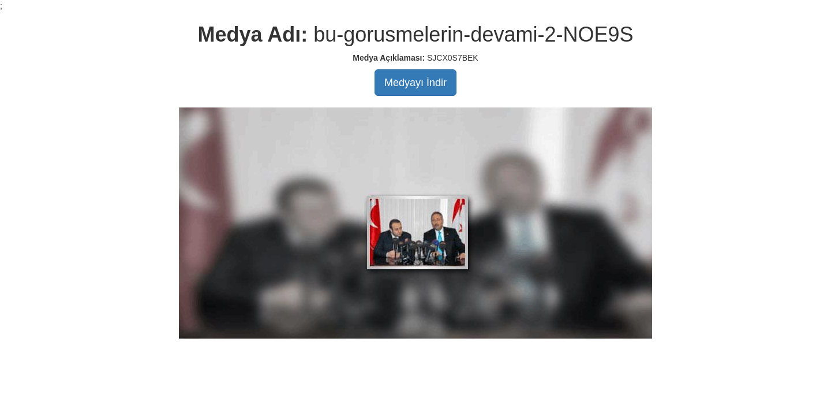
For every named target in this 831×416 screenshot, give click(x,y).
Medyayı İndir (415, 82)
